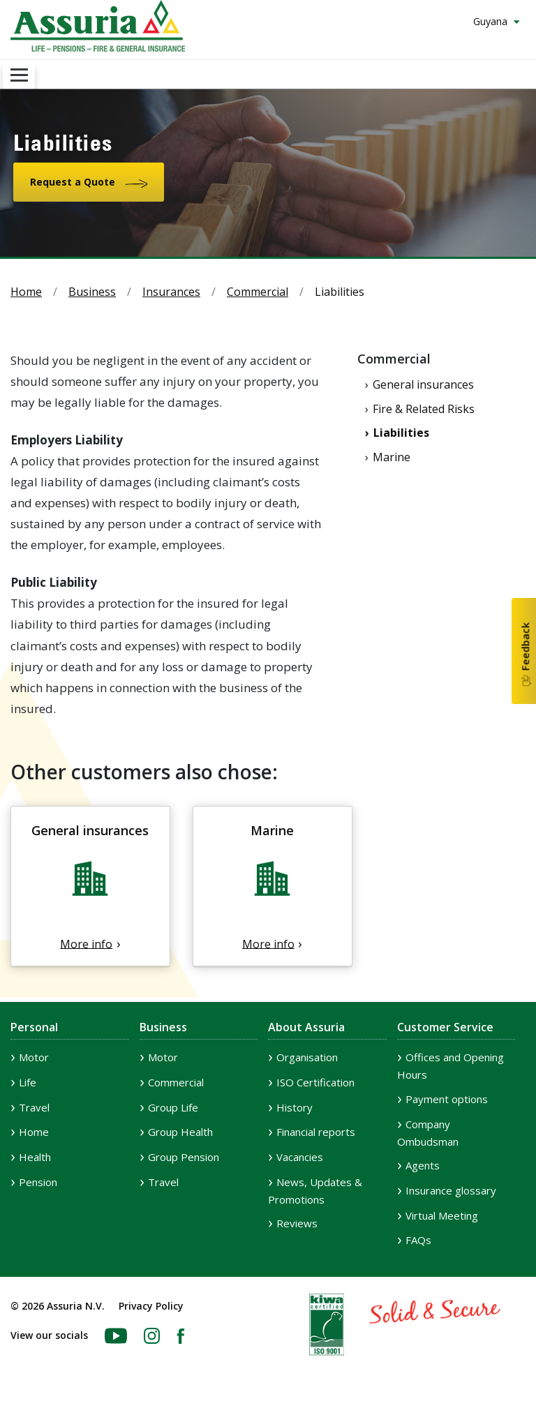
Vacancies (299, 1157)
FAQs (418, 1240)
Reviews (297, 1223)
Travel (34, 1107)
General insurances (423, 384)
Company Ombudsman (428, 1132)
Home (26, 291)
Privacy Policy (151, 1305)
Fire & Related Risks (424, 409)
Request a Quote (72, 181)
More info (86, 943)
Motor (34, 1057)
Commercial (257, 291)
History (294, 1107)
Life (27, 1082)
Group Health (180, 1132)
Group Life (173, 1107)
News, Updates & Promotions (315, 1190)
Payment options (446, 1099)
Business (92, 291)
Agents (422, 1165)
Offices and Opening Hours (450, 1065)
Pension (38, 1182)
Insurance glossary (450, 1190)
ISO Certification (315, 1082)
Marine (391, 457)
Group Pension (183, 1157)
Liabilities (401, 432)
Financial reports (315, 1132)
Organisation (307, 1057)
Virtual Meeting (441, 1215)
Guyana (491, 21)
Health (35, 1157)
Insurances (171, 291)
